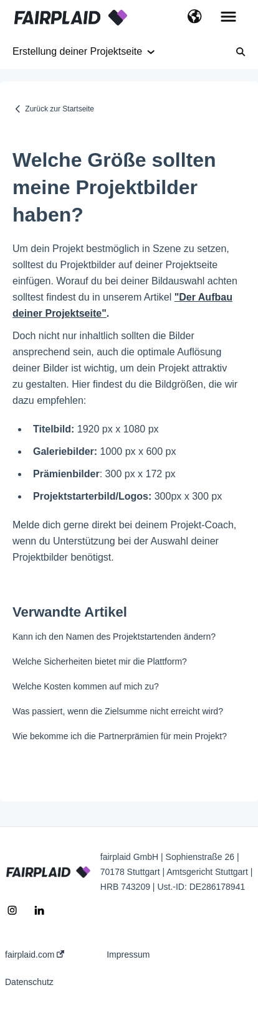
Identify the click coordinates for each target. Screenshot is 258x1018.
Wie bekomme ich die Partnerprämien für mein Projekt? (119, 736)
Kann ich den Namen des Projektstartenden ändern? (114, 637)
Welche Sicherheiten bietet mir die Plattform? (99, 661)
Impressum (128, 955)
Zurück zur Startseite (59, 109)
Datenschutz (29, 982)
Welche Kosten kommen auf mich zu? (85, 686)
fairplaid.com (34, 955)
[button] (194, 17)
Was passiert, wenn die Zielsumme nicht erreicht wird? (117, 711)
